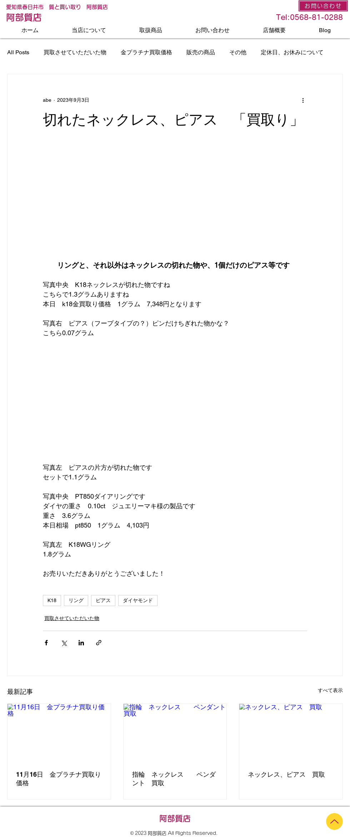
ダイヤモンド (138, 600)
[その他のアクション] (303, 100)
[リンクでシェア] (98, 642)
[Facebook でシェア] (46, 642)
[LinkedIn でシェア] (81, 642)
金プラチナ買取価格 (146, 52)
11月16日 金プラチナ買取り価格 (58, 779)
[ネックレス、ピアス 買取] (290, 733)
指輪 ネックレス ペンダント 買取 (174, 779)
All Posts (18, 52)
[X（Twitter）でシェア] (63, 642)
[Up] (334, 821)
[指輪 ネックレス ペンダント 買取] (175, 733)
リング (76, 600)
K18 (52, 600)
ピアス (103, 600)
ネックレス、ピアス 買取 (286, 774)
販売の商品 (200, 52)
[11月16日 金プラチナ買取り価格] (59, 733)
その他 (237, 52)
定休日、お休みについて (292, 52)
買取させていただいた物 (75, 52)
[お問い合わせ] (323, 6)
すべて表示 (330, 690)
